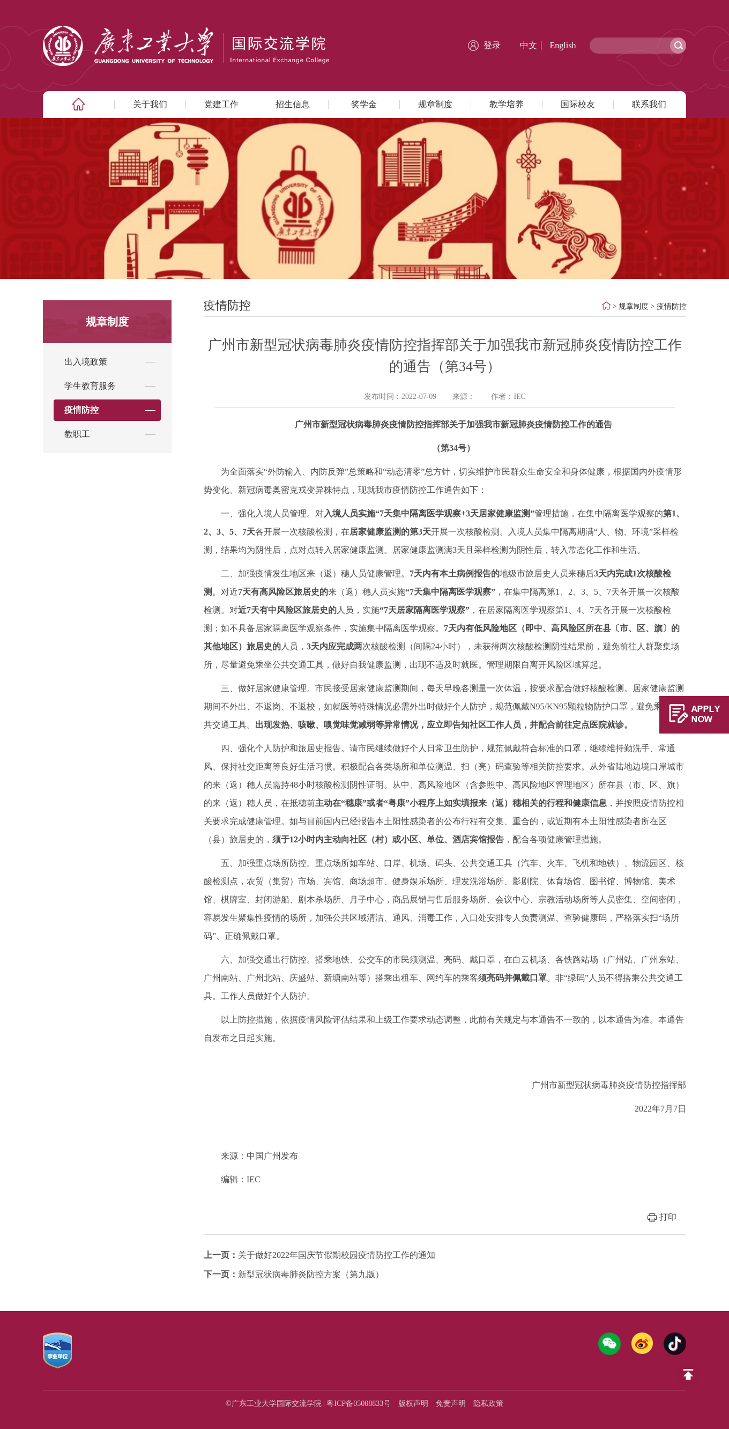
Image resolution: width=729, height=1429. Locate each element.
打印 (667, 1216)
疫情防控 (672, 306)
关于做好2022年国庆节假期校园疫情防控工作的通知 (319, 1255)
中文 (528, 45)
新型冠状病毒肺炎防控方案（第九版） (294, 1274)
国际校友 (578, 104)
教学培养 (506, 104)
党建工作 (221, 104)
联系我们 (649, 104)
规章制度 (435, 104)
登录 (492, 45)
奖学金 (364, 104)
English (563, 45)
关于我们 (150, 104)
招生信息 (293, 104)
